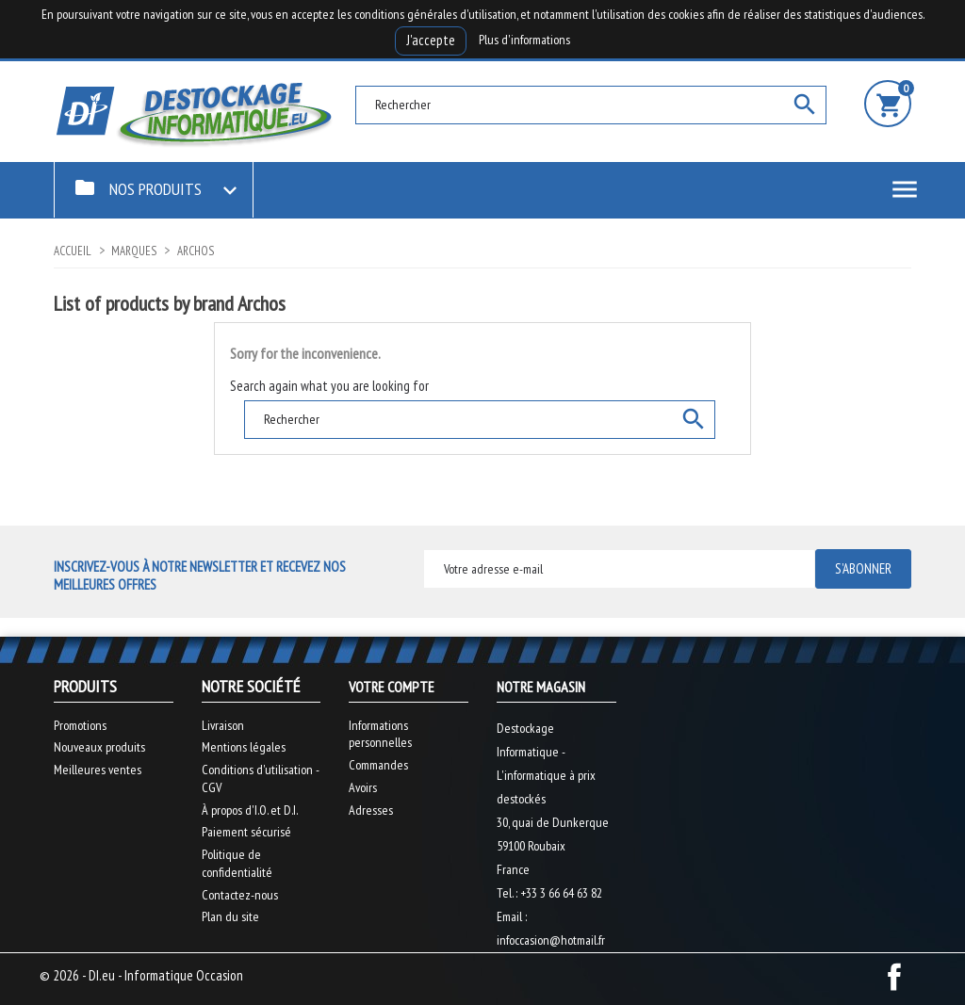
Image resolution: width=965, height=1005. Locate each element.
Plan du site (230, 916)
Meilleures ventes (97, 769)
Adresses (371, 810)
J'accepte (430, 40)
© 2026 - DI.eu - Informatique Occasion (141, 975)
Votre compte (391, 686)
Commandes (378, 764)
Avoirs (363, 787)
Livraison (223, 725)
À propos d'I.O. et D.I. (250, 810)
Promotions (80, 725)
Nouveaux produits (99, 746)
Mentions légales (244, 746)
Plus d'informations (524, 39)
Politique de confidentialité (237, 863)
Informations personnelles (380, 734)
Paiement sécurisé (246, 831)
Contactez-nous (240, 894)
